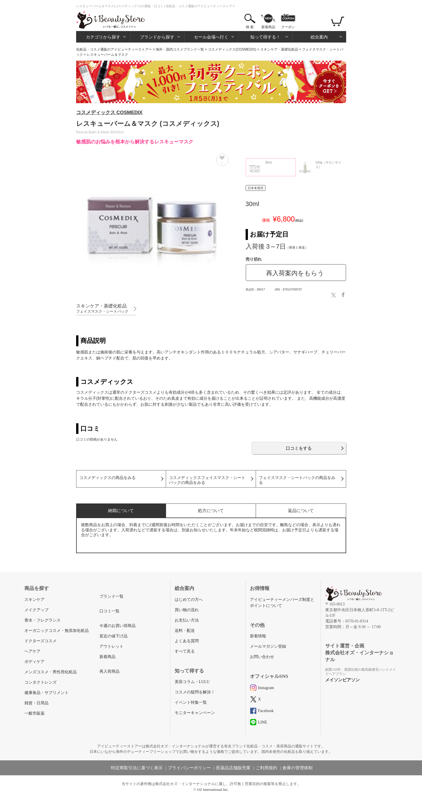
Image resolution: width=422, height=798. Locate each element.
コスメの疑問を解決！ (195, 692)
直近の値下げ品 (113, 636)
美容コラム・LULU (192, 682)
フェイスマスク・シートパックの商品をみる (297, 480)
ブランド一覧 (111, 596)
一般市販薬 (34, 713)
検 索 (250, 27)
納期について (121, 510)
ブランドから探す (157, 36)
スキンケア (34, 599)
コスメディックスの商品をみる (107, 478)
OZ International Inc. (213, 789)
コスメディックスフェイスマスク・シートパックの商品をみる (207, 480)
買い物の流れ (187, 610)
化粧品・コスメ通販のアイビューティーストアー (114, 49)
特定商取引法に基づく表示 (137, 768)
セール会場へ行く (211, 36)
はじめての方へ (189, 599)
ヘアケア (32, 651)
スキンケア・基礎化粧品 (279, 49)
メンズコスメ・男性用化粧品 (50, 672)
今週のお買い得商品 (117, 626)
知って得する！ (265, 36)
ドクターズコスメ (40, 641)
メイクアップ (36, 610)
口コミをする (299, 448)
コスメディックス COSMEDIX (109, 112)
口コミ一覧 (109, 611)
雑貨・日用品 (36, 703)
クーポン (288, 27)
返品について (301, 510)
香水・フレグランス (42, 620)
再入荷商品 (109, 671)
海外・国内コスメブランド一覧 (180, 49)
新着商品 (268, 27)
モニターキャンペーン (195, 713)
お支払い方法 (187, 620)
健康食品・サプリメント (46, 693)
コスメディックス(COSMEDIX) (232, 49)
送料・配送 (185, 630)
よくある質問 (187, 641)
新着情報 (258, 636)
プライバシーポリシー (189, 768)
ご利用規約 (266, 768)
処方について (211, 510)
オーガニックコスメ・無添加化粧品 (56, 630)
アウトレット (111, 646)
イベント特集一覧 (191, 702)
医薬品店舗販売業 (233, 768)
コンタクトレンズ (40, 682)
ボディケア (34, 661)
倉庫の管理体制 (297, 768)
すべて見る (185, 651)
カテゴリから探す (103, 36)
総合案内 (319, 36)
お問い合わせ (262, 657)
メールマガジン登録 (268, 646)
